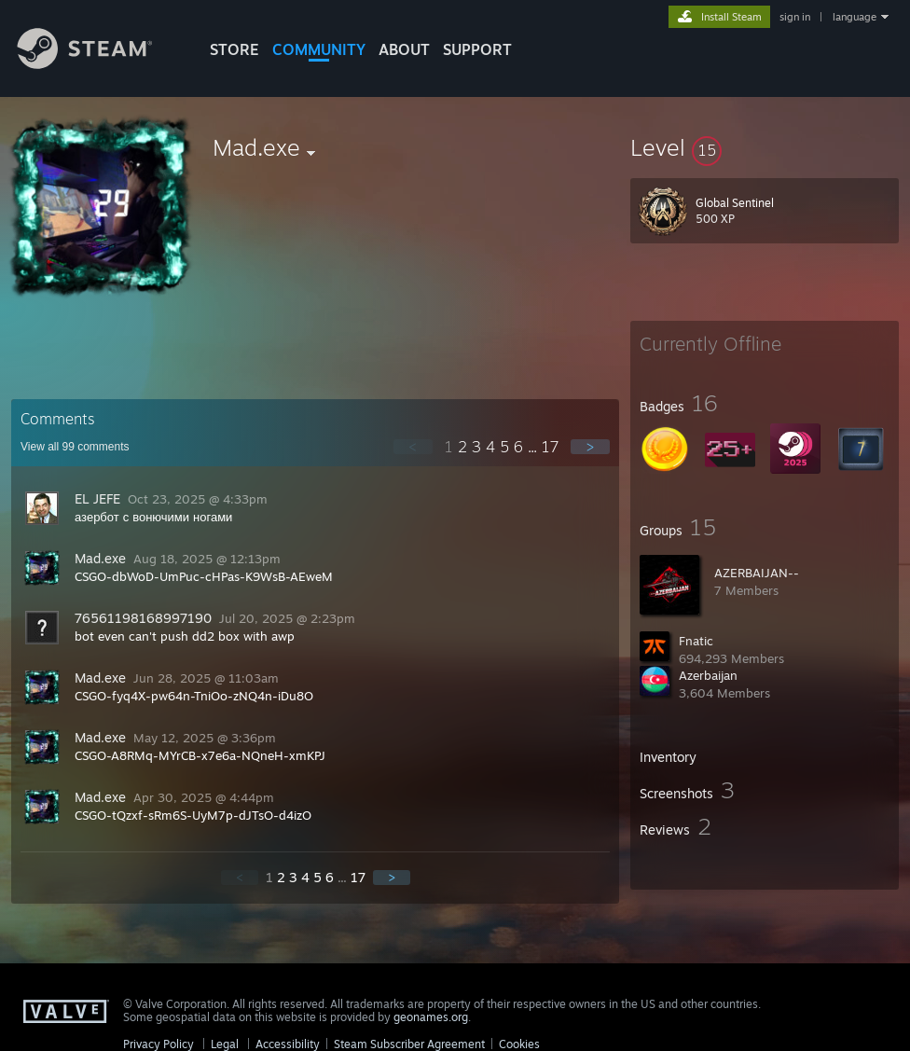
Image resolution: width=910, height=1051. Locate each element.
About (404, 49)
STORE (234, 49)
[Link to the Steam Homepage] (99, 64)
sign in (794, 16)
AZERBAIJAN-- (756, 572)
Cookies (519, 1044)
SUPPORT (477, 49)
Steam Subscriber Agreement (409, 1044)
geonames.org (430, 1017)
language (854, 16)
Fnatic (696, 640)
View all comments (75, 446)
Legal (225, 1044)
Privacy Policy (158, 1044)
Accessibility (287, 1044)
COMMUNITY (318, 49)
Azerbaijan (708, 675)
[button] (764, 147)
